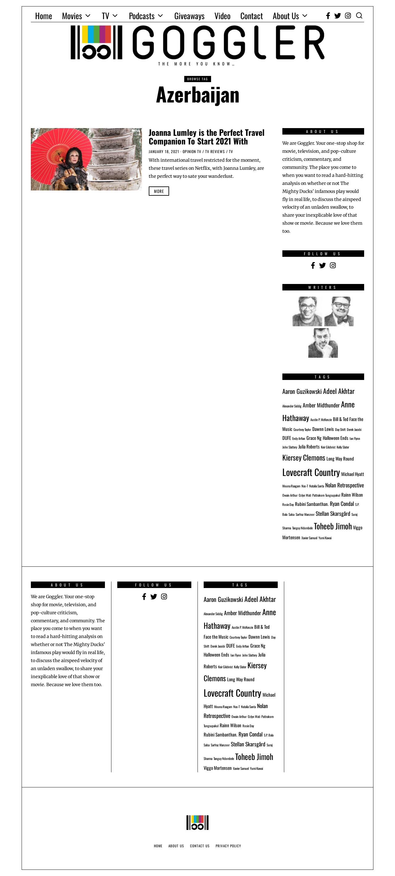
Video (222, 16)
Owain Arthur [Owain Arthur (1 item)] (289, 495)
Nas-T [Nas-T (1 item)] (304, 485)
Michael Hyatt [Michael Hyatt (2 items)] (352, 473)
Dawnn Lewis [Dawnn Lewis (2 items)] (323, 428)
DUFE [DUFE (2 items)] (286, 437)
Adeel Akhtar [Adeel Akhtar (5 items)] (339, 391)
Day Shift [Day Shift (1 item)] (340, 429)
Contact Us (200, 845)
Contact (251, 16)
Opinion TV (192, 151)
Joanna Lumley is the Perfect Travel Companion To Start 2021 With (206, 136)
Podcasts (142, 16)
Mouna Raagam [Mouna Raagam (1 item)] (291, 485)
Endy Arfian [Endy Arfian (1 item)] (298, 438)
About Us (286, 16)
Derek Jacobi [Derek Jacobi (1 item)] (354, 429)
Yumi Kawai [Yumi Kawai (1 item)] (324, 537)
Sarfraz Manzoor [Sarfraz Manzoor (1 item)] (305, 514)
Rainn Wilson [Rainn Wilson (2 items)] (352, 494)
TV (105, 16)
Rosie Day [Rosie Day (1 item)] (288, 504)
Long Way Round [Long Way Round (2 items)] (340, 458)
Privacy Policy (228, 845)
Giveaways (189, 16)
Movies (72, 16)
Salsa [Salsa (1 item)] (291, 514)
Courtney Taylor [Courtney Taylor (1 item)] (302, 429)
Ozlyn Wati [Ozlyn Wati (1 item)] (305, 495)
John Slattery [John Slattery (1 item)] (289, 446)
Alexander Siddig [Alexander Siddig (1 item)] (291, 405)
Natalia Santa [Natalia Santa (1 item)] (316, 485)
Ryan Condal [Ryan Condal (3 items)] (342, 503)
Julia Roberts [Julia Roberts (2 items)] (309, 446)
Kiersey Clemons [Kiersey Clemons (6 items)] (303, 457)
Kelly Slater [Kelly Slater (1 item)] (343, 446)
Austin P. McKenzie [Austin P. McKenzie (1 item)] (321, 419)
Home (43, 16)
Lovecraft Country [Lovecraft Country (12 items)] (311, 471)
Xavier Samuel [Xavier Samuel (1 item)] (309, 537)
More (159, 191)
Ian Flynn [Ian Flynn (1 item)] (355, 438)
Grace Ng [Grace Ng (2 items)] (314, 437)
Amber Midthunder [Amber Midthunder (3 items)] (321, 405)
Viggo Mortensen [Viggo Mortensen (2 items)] (218, 767)
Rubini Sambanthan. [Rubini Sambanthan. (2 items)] (312, 503)
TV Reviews (215, 151)
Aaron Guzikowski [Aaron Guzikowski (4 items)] (302, 391)
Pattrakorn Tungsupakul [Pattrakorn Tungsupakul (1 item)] (326, 495)
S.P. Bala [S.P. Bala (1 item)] (268, 734)
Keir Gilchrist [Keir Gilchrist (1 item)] (328, 446)
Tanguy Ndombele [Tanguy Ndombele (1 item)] (302, 527)
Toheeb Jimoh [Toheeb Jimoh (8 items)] (333, 526)
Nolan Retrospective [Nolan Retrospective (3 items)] (344, 485)
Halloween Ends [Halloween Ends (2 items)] (335, 437)
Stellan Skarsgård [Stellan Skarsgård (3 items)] (333, 513)
